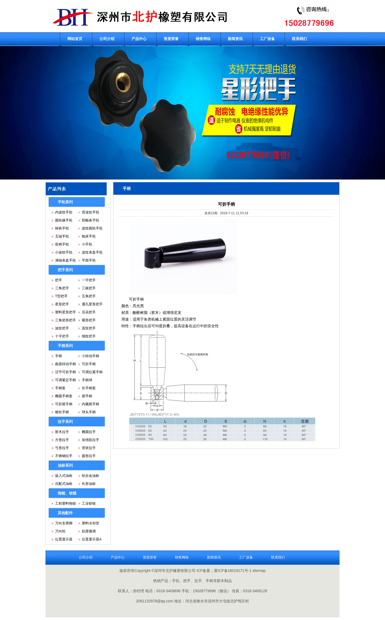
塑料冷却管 (90, 523)
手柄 (58, 356)
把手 (58, 280)
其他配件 (65, 513)
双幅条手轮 (90, 220)
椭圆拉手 (89, 432)
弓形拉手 (62, 448)
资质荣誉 (171, 39)
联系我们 (299, 39)
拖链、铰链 (67, 493)
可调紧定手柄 (65, 380)
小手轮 (87, 244)
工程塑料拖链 (65, 503)
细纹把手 (89, 336)
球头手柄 (89, 412)
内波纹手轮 (63, 212)
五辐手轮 (62, 236)
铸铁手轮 (62, 228)
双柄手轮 (62, 244)
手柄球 (87, 380)
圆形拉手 (89, 456)
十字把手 (62, 336)
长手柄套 (89, 388)
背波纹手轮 (90, 212)
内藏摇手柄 (90, 404)
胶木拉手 (62, 432)
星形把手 (62, 304)
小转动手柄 (90, 356)
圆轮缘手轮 (63, 220)
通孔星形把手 (92, 304)
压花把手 (89, 312)
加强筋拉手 (90, 440)
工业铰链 (89, 503)
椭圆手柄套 (63, 396)
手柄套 (60, 388)
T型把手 (61, 296)
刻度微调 (89, 531)
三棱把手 (89, 288)
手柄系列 (65, 346)
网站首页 (74, 39)
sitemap (258, 570)
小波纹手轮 (63, 252)
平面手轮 (89, 260)
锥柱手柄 (62, 412)
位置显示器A (92, 539)
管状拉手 (89, 448)
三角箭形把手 (65, 320)
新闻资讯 (235, 39)
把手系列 (65, 270)
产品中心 (139, 39)
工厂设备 (267, 39)
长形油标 (89, 484)
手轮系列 (65, 202)
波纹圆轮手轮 (92, 228)
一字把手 (89, 280)
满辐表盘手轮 (65, 260)
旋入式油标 (63, 476)
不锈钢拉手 (63, 456)
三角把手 (62, 288)
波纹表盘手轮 (92, 252)
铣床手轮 (89, 236)
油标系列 (65, 465)
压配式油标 (63, 484)
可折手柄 (89, 364)
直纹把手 (89, 328)
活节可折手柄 (65, 372)
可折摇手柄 (63, 404)
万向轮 (60, 531)
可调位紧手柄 (92, 372)
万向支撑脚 (63, 523)
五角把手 (89, 296)
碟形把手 (89, 320)
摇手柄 (87, 396)
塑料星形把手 (65, 312)
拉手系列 (65, 421)
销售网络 (203, 39)
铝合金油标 (90, 476)
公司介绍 (106, 39)
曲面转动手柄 (65, 364)
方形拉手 (62, 440)
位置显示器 (63, 539)
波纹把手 (62, 328)
